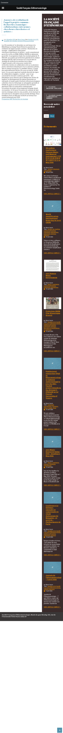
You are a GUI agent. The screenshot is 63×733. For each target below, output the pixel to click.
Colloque (50, 169)
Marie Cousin (21, 39)
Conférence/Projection (50, 231)
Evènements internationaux (51, 232)
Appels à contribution (53, 284)
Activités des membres (54, 229)
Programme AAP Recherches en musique (15, 99)
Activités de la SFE (33, 39)
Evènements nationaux (50, 234)
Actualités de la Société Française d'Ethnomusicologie (19, 41)
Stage (54, 408)
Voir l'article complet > (52, 194)
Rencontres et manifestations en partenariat (52, 329)
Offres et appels (48, 408)
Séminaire (46, 235)
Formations (55, 406)
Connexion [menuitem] (4, 2)
